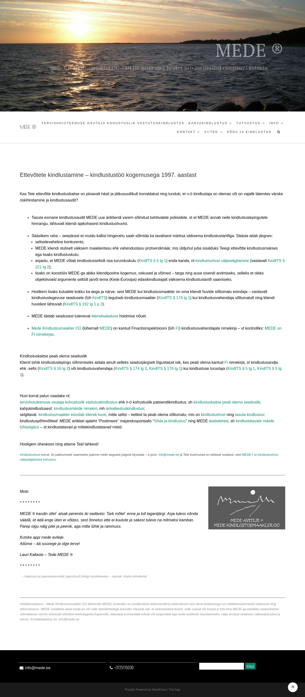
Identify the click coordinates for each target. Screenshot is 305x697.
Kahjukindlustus (208, 123)
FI (177, 328)
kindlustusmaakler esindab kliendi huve (72, 415)
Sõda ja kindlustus (249, 132)
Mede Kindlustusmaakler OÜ (56, 328)
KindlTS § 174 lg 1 (174, 298)
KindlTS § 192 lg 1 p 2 (83, 304)
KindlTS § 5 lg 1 (152, 261)
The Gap (174, 689)
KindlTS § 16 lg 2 (54, 368)
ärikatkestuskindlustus (125, 408)
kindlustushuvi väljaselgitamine (222, 261)
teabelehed (218, 421)
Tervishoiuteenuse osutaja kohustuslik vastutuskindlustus (113, 123)
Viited (211, 132)
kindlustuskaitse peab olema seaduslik (227, 402)
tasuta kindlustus (249, 415)
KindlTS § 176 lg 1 (165, 368)
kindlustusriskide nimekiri (75, 408)
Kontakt (186, 132)
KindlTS (99, 298)
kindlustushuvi (213, 415)
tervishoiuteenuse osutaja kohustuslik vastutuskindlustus (68, 402)
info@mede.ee (168, 454)
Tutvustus (248, 123)
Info (274, 123)
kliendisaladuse (105, 316)
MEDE (105, 328)
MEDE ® (28, 127)
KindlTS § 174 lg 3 (131, 368)
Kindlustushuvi (30, 454)
